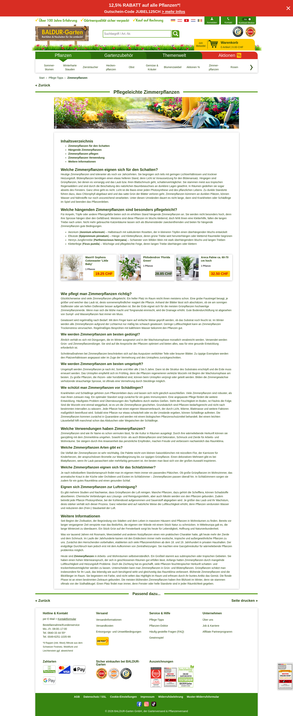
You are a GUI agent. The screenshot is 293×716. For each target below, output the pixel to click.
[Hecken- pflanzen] (111, 67)
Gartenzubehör (118, 55)
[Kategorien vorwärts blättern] (251, 67)
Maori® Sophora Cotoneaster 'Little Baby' (96, 261)
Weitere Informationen (82, 161)
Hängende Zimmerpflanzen (85, 149)
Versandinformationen (108, 619)
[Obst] (131, 67)
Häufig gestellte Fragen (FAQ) (166, 631)
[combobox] (137, 34)
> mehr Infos (173, 11)
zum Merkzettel (201, 44)
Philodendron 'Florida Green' (156, 259)
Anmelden (212, 22)
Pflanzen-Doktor (158, 625)
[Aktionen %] (193, 67)
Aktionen (229, 55)
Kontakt (228, 22)
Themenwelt (174, 55)
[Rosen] (234, 67)
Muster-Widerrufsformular (203, 696)
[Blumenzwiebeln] (172, 67)
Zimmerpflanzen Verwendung (86, 157)
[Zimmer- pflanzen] (213, 67)
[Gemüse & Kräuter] (152, 67)
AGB (77, 696)
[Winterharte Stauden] (70, 67)
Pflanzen (63, 55)
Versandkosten (104, 625)
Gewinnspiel (156, 637)
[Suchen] (175, 34)
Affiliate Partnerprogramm (217, 631)
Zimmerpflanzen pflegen (83, 153)
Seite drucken (243, 600)
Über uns (208, 619)
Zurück (44, 85)
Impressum (148, 696)
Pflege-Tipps (156, 619)
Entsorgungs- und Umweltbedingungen (118, 631)
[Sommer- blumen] (49, 67)
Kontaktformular (67, 618)
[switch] (246, 20)
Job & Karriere (211, 625)
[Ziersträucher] (90, 67)
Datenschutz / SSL (95, 696)
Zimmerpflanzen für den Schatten (89, 145)
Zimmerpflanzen (84, 556)
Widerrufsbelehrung (170, 696)
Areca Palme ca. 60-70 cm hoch (214, 259)
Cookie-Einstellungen (123, 696)
